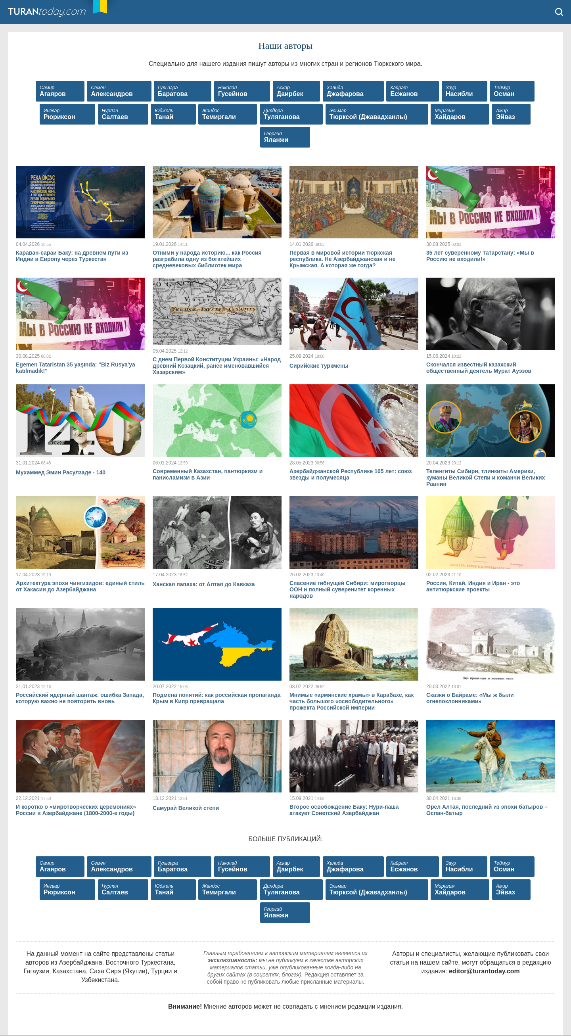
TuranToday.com (55, 12)
